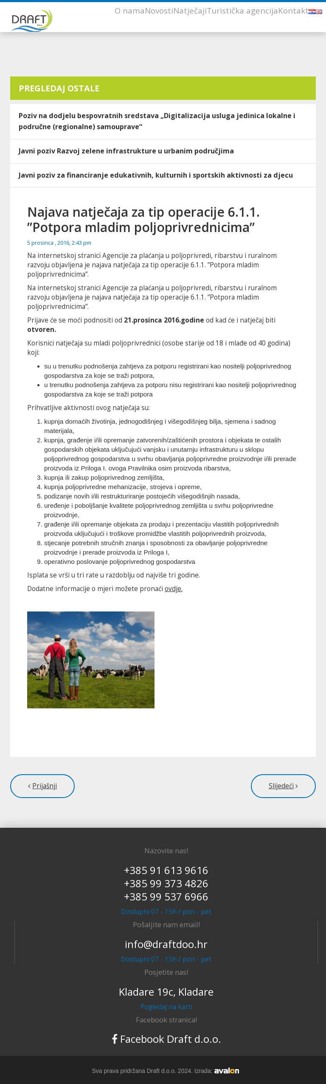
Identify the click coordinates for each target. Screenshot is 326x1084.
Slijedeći (281, 785)
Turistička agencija (242, 10)
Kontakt (293, 10)
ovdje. (174, 588)
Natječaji (190, 10)
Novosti (159, 10)
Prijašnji (44, 785)
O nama (130, 10)
